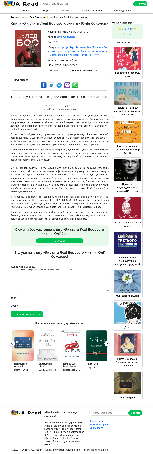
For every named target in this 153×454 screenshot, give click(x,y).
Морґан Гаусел (21, 369)
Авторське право (99, 424)
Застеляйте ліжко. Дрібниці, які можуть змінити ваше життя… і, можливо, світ (47, 364)
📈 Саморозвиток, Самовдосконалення (82, 51)
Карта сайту (96, 421)
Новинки (67, 10)
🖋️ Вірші (127, 34)
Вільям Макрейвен (47, 369)
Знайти (140, 4)
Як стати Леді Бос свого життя (72, 369)
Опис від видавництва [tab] (68, 107)
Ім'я (14, 297)
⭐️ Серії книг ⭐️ (127, 28)
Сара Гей (92, 367)
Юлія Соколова (65, 36)
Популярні (47, 10)
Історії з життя (90, 54)
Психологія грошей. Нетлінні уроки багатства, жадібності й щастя (21, 364)
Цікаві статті (96, 427)
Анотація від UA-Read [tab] (48, 107)
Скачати (59, 240)
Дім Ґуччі (93, 363)
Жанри (26, 10)
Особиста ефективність (64, 54)
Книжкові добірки (121, 10)
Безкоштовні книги (91, 10)
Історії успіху (65, 47)
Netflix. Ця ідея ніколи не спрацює (71, 364)
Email (14, 305)
